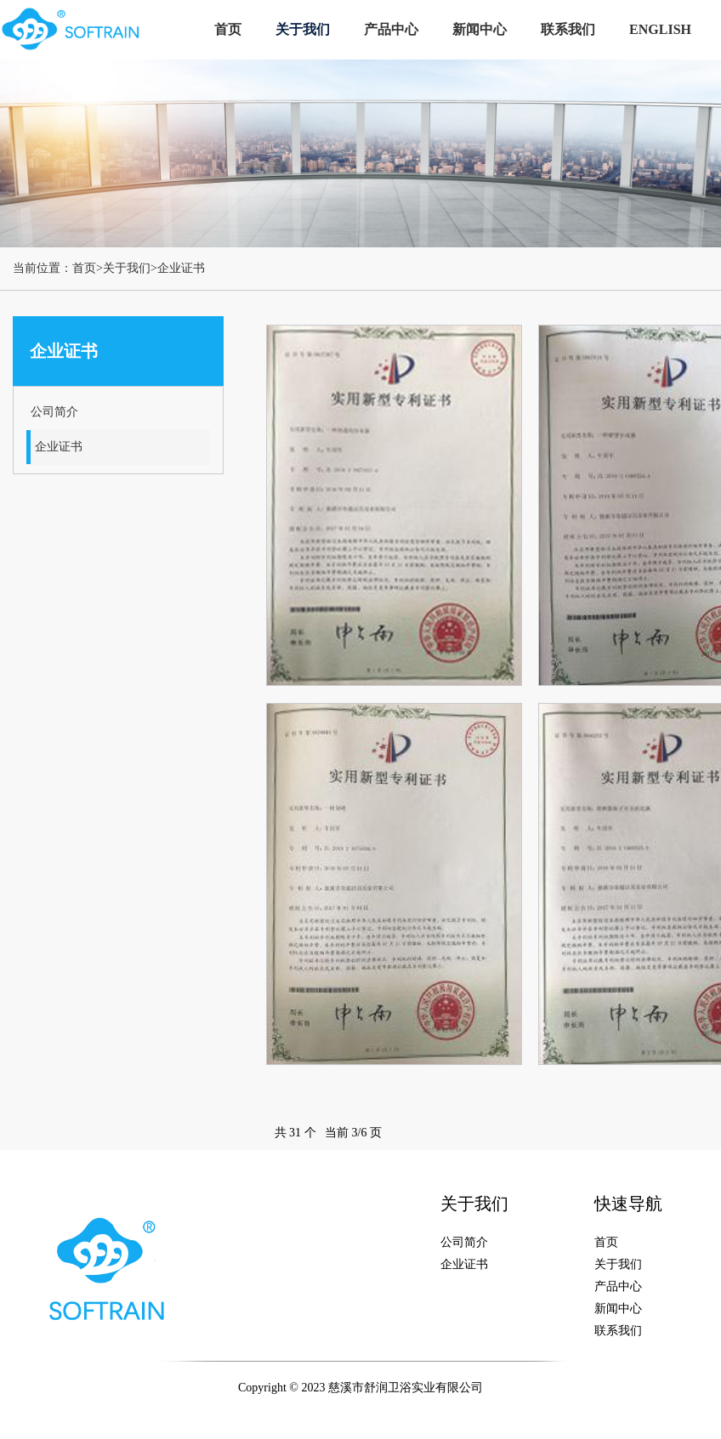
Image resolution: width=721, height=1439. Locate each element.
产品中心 (391, 29)
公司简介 (54, 411)
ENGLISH (660, 29)
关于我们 (302, 29)
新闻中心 (479, 29)
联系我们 (568, 29)
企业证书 (181, 268)
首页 (227, 29)
